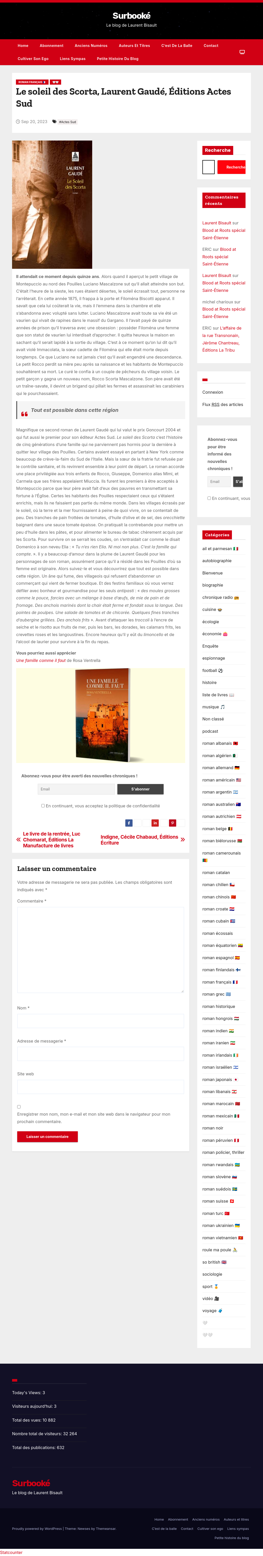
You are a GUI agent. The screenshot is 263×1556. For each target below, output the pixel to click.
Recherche (218, 150)
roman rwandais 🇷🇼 (221, 1164)
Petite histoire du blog (117, 58)
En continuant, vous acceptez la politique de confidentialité (100, 805)
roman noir (212, 1128)
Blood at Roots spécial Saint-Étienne (219, 257)
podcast (210, 731)
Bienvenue (212, 573)
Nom (23, 1007)
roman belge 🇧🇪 (217, 828)
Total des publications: (34, 1447)
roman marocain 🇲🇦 (221, 1103)
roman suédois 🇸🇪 (219, 1189)
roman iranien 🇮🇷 (218, 1042)
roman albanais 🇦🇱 (220, 743)
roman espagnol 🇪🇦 (221, 957)
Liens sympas (73, 58)
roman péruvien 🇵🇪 (220, 1140)
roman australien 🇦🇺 (221, 804)
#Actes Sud (67, 122)
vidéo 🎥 (210, 1298)
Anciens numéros (91, 45)
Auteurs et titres (134, 45)
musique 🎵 (213, 706)
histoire (209, 682)
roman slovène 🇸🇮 (219, 1176)
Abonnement (51, 45)
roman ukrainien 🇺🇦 (221, 1225)
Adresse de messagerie (41, 1041)
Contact (211, 45)
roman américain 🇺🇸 (221, 779)
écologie (210, 621)
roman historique (218, 1006)
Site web (25, 1073)
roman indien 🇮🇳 (218, 1030)
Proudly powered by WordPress (37, 1529)
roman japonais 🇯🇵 (220, 1079)
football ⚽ (212, 670)
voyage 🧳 (212, 1310)
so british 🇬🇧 (214, 1262)
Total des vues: (27, 1420)
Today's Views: (27, 1392)
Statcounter (11, 1552)
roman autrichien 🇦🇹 (221, 816)
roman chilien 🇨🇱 (218, 884)
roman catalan (216, 872)
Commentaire (31, 901)
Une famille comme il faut (41, 660)
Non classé (213, 718)
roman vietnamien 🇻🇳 (222, 1237)
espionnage (213, 658)
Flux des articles (222, 404)
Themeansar (106, 1529)
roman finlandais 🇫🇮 (221, 969)
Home (23, 45)
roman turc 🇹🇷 (216, 1213)
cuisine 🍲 (212, 609)
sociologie (212, 1274)
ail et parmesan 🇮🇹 (220, 548)
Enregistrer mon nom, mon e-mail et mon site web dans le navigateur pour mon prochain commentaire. (93, 1118)
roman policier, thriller (223, 1152)
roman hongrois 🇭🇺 (220, 1018)
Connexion (212, 392)
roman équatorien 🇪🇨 (222, 945)
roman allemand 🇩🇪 (221, 767)
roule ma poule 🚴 (220, 1249)
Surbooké (131, 16)
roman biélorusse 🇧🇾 (222, 840)
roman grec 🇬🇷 (216, 994)
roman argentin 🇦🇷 (220, 792)
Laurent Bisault (216, 222)
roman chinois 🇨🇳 (219, 896)
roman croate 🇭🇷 (218, 908)
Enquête (210, 646)
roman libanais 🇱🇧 (219, 1091)
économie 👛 (215, 633)
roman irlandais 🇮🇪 (220, 1055)
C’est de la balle (177, 45)
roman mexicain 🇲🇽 (220, 1115)
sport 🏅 (210, 1286)
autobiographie (217, 560)
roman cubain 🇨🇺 (218, 921)
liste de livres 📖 (218, 694)
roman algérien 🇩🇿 (220, 755)
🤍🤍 (55, 82)
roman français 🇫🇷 (32, 82)
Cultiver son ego (33, 58)
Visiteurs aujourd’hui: (33, 1406)
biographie (212, 585)
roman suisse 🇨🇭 (218, 1201)
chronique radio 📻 (220, 597)
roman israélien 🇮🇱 (220, 1067)
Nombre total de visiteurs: (37, 1433)
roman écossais (217, 933)
